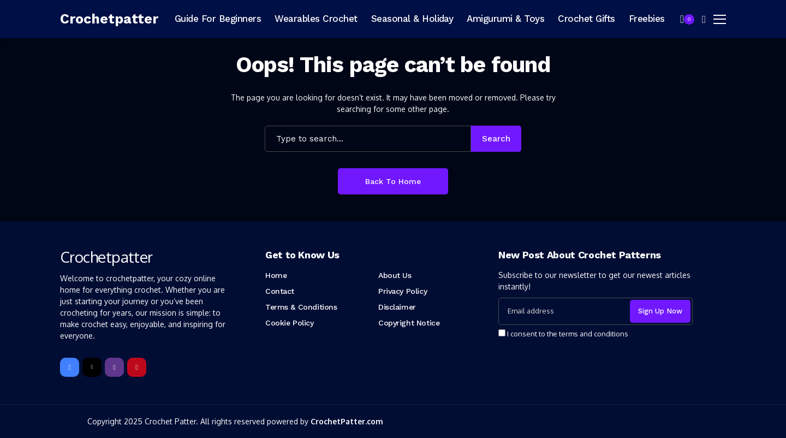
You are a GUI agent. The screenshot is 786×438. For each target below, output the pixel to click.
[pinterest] (136, 367)
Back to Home (393, 181)
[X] (92, 367)
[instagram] (114, 367)
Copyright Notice (408, 322)
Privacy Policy (402, 291)
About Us (395, 275)
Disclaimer (397, 307)
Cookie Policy (289, 322)
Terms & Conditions (301, 307)
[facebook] (69, 367)
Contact (279, 291)
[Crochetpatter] (109, 19)
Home (276, 275)
